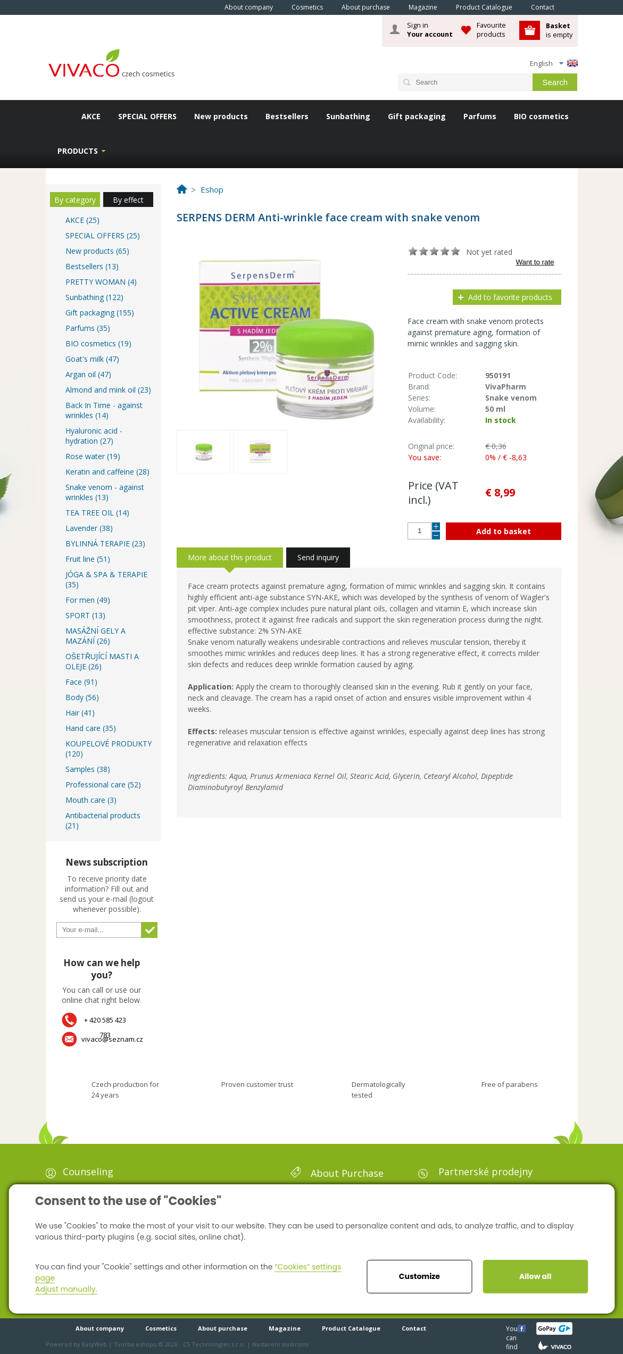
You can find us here (513, 1328)
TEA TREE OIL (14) (97, 513)
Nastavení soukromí (280, 1344)
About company (249, 7)
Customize (419, 1276)
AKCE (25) (82, 220)
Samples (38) (87, 769)
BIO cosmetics (541, 116)
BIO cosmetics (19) (98, 343)
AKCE (91, 116)
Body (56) (82, 697)
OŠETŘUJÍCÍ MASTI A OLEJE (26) (102, 661)
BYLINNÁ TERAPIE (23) (105, 543)
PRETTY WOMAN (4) (101, 282)
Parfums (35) (87, 328)
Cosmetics (307, 7)
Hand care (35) (90, 728)
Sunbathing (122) (94, 297)
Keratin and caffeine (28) (107, 472)
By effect (128, 200)
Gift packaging (417, 116)
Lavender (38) (89, 528)
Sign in (430, 30)
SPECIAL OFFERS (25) (102, 235)
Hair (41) (80, 713)
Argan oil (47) (88, 374)
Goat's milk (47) (92, 359)
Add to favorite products (510, 297)
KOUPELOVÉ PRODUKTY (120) (108, 748)
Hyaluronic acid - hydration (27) (93, 436)
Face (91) (81, 682)
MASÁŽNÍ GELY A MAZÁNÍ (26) (95, 636)
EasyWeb (94, 1344)
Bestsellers (287, 116)
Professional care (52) (103, 784)
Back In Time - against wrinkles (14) (104, 410)
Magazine (423, 7)
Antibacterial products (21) (102, 820)
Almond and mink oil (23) (108, 390)
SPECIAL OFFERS (147, 116)
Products (77, 151)
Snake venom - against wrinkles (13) (104, 492)
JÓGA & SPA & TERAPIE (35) (106, 579)
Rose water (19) (92, 456)
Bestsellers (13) (92, 266)
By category (75, 200)
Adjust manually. (66, 1289)
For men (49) (87, 600)
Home (200, 7)
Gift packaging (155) (99, 313)
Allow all (535, 1276)
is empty (559, 30)
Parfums (479, 116)
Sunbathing (348, 116)
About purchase (366, 7)
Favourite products (491, 29)
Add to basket (503, 531)
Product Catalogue (484, 7)
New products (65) (97, 251)
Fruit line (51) (87, 559)
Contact (542, 7)
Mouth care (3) (91, 800)
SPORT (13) (85, 615)
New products (221, 116)
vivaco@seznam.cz (112, 1039)
